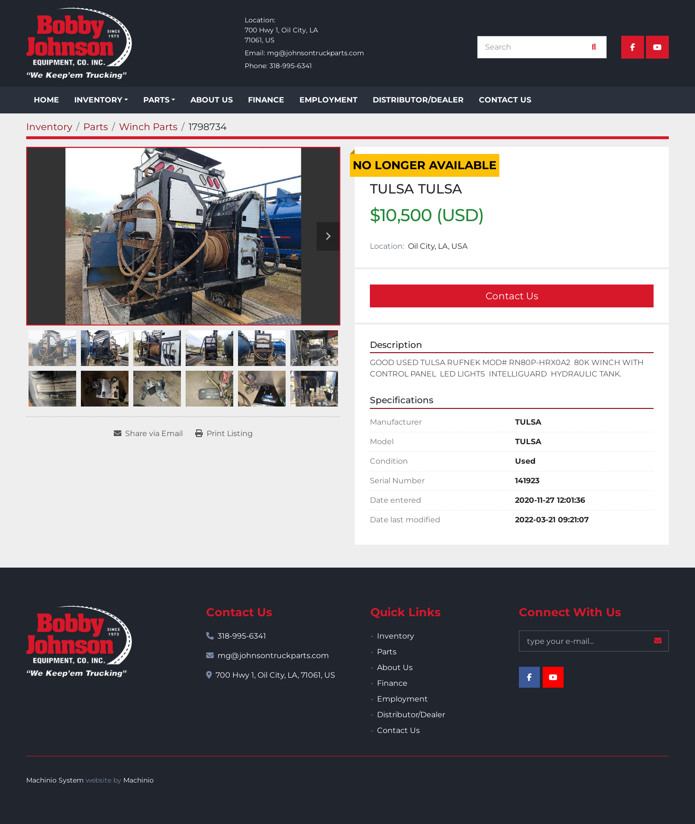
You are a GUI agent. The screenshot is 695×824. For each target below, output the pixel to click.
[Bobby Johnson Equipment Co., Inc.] (79, 641)
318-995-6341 (290, 65)
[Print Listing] (224, 434)
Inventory (98, 99)
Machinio (138, 780)
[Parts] (95, 126)
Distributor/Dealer (418, 99)
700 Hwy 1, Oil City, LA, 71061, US (275, 675)
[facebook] (632, 47)
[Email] (594, 641)
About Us (211, 99)
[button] (101, 100)
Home (46, 99)
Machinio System (55, 780)
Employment (328, 99)
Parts (156, 99)
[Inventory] (49, 126)
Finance (266, 99)
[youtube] (657, 47)
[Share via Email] (148, 434)
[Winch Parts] (148, 126)
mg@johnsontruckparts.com (315, 53)
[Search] (537, 47)
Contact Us (505, 99)
